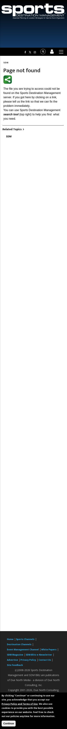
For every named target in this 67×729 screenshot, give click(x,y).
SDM (5, 63)
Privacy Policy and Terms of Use (20, 703)
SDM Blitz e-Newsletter (39, 654)
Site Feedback (15, 665)
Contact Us (45, 659)
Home (10, 639)
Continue (8, 723)
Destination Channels (19, 644)
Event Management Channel (23, 649)
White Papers (49, 649)
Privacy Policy (28, 659)
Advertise (12, 659)
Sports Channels (25, 639)
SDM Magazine (15, 654)
